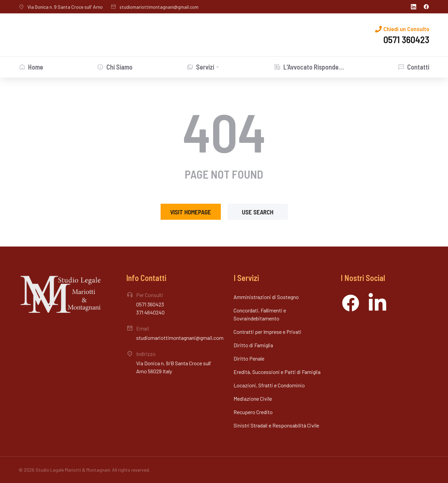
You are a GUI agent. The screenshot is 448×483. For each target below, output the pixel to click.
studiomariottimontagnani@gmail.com (158, 7)
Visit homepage (190, 212)
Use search (257, 212)
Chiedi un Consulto (406, 28)
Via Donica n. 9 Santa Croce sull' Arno (65, 7)
